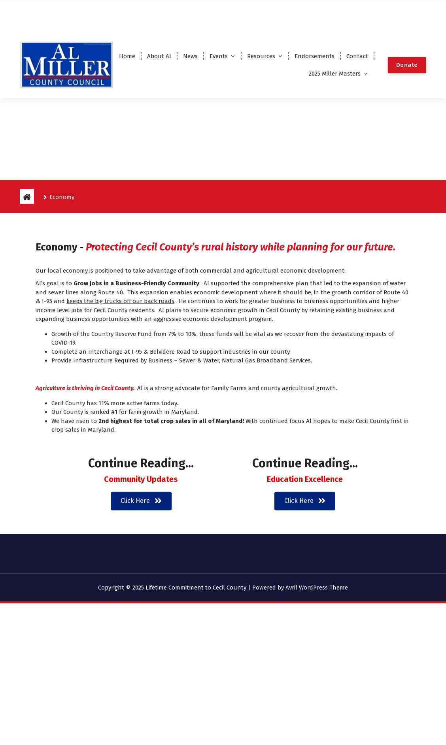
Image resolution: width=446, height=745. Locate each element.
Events (219, 56)
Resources (261, 56)
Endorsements (314, 56)
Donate (407, 64)
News (190, 56)
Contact (357, 56)
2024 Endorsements (383, 14)
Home (127, 56)
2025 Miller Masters (335, 73)
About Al (159, 56)
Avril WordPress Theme (316, 587)
